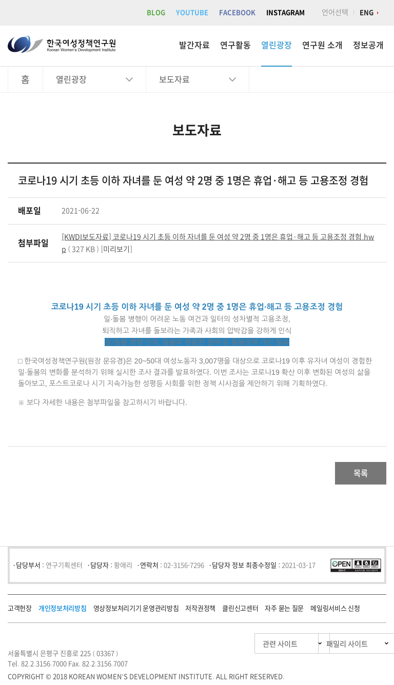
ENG (366, 12)
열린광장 (276, 45)
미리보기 (116, 249)
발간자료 (194, 45)
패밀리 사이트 (327, 647)
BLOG (156, 12)
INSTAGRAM (285, 12)
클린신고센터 (240, 611)
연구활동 (235, 45)
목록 (353, 475)
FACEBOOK (237, 12)
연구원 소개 (322, 45)
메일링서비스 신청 (335, 611)
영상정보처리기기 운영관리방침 (136, 611)
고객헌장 (20, 611)
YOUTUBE (192, 12)
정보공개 (368, 45)
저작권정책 (200, 611)
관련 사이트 (231, 647)
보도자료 (174, 79)
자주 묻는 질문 (284, 611)
